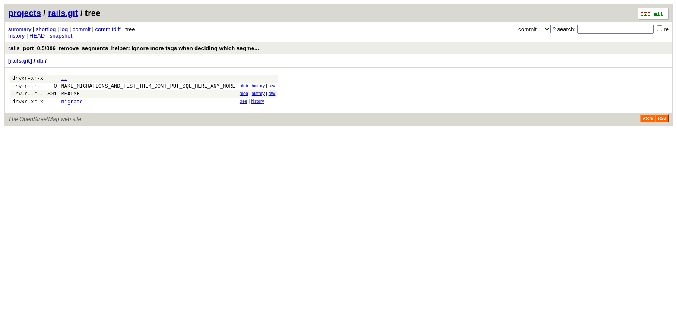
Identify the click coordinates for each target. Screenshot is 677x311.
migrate (72, 106)
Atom (648, 123)
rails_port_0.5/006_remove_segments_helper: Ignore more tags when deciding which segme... (133, 48)
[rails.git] (20, 60)
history (16, 35)
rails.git (63, 13)
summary (19, 29)
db (40, 60)
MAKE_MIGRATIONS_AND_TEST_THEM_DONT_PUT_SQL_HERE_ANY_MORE (148, 88)
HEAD (37, 35)
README (70, 97)
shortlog (46, 29)
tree (243, 105)
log (64, 29)
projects (24, 13)
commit (82, 29)
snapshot (61, 35)
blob (244, 87)
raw (272, 87)
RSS (662, 123)
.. (64, 79)
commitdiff (107, 29)
